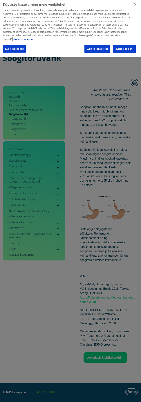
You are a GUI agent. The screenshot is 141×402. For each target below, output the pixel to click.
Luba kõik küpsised (97, 47)
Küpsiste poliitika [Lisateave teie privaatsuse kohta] (23, 37)
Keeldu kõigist (124, 47)
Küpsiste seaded (14, 47)
